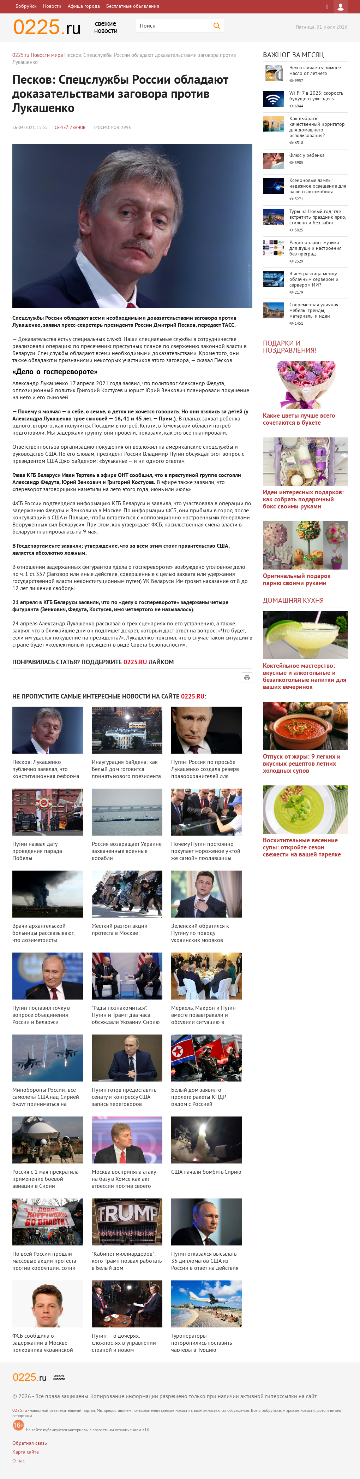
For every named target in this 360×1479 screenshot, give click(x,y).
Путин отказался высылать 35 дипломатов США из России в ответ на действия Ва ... (205, 1265)
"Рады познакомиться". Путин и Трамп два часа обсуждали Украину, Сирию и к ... (126, 1019)
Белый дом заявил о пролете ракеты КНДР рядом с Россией (198, 1097)
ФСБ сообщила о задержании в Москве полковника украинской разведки (42, 1347)
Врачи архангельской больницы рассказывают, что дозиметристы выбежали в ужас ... (43, 937)
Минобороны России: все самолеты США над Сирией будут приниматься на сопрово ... (45, 1101)
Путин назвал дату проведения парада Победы (37, 851)
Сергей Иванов (70, 128)
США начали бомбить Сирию (206, 1172)
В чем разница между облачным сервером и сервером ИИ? (313, 279)
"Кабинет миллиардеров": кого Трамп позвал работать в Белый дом (126, 1261)
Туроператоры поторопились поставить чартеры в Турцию (201, 1343)
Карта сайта (25, 1452)
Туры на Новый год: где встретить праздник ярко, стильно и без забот (317, 217)
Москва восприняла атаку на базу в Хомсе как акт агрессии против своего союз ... (124, 1183)
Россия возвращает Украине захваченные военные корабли (127, 851)
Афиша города (84, 7)
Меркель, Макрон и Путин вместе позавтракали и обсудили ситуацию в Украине (203, 1019)
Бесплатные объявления (132, 7)
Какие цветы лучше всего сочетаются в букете (299, 419)
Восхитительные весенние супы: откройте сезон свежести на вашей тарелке (302, 848)
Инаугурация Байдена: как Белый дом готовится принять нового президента (126, 769)
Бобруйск (26, 7)
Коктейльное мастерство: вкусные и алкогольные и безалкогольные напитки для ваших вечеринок (304, 676)
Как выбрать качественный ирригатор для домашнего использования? (317, 127)
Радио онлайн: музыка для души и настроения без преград (315, 248)
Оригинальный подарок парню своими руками (297, 580)
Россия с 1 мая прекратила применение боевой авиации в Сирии (45, 1179)
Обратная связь (29, 1443)
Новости (52, 7)
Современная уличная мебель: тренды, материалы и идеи (313, 310)
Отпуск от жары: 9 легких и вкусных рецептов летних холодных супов (302, 764)
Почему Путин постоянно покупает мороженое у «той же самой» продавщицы (205, 851)
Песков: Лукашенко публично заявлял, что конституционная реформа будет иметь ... (45, 773)
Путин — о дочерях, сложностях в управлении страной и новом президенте (124, 1347)
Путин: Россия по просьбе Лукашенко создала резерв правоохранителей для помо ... (205, 773)
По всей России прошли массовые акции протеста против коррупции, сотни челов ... (44, 1265)
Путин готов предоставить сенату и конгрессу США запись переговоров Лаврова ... (124, 1101)
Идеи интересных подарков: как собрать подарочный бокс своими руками (303, 500)
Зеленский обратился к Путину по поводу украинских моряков (200, 933)
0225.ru (19, 1411)
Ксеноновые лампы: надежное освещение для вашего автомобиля (317, 186)
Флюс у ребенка (307, 156)
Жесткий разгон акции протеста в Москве (120, 930)
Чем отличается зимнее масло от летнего (315, 71)
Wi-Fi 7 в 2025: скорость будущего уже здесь (316, 96)
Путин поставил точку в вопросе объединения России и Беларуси (41, 1015)
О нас (18, 1461)
